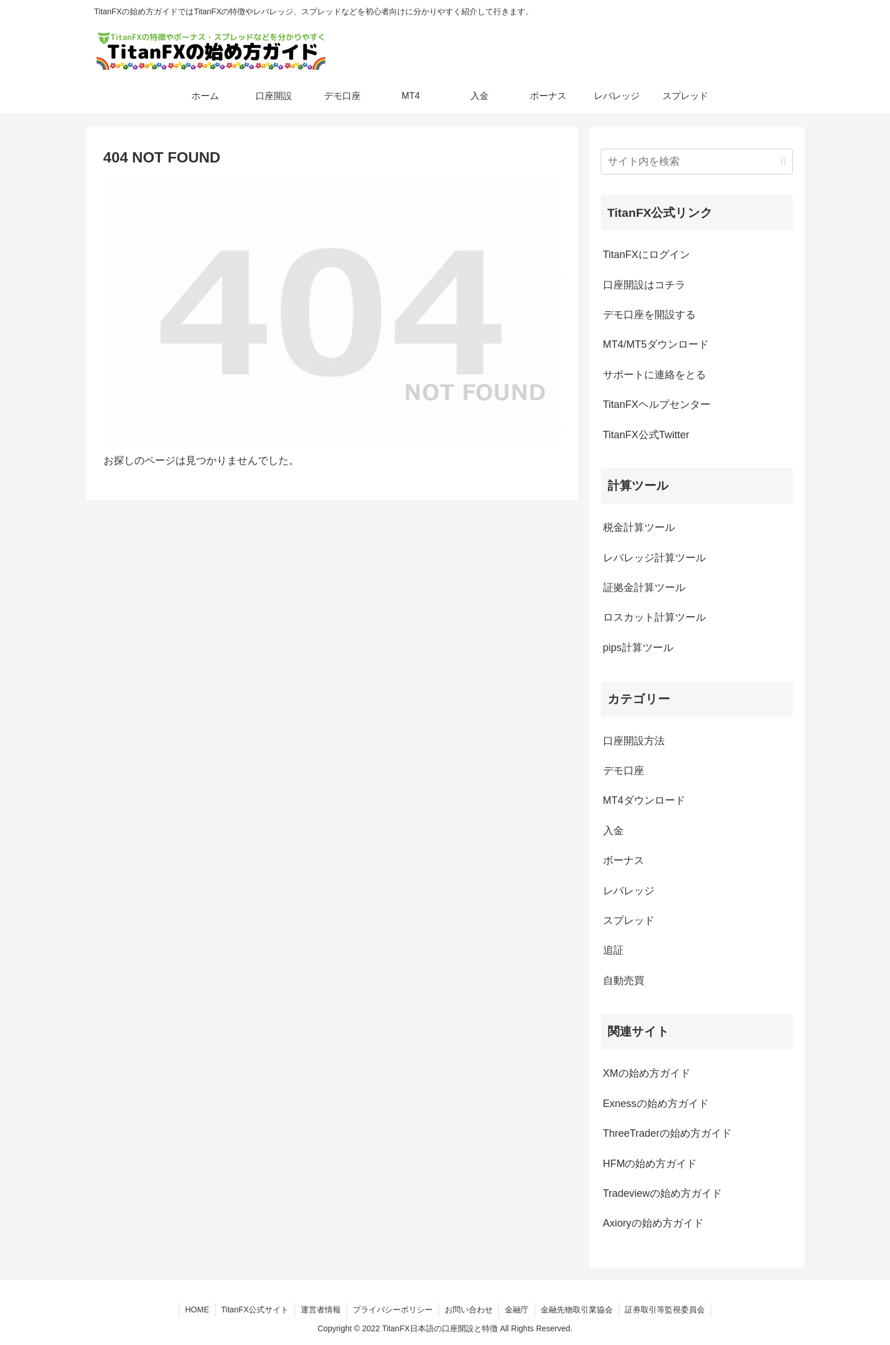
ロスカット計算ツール (654, 617)
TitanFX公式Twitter (646, 435)
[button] (783, 161)
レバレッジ (628, 890)
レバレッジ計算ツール (654, 558)
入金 (613, 830)
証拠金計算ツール (644, 587)
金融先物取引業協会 (577, 1309)
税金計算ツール (639, 527)
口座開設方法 (634, 741)
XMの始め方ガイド (647, 1073)
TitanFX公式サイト (255, 1309)
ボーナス (623, 860)
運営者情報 (321, 1309)
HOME (197, 1309)
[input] (697, 161)
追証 (613, 950)
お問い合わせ (469, 1309)
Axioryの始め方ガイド (653, 1223)
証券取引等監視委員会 (665, 1309)
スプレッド (628, 920)
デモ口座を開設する (649, 314)
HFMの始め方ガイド (650, 1163)
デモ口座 (623, 770)
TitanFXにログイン (646, 254)
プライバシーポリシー (393, 1309)
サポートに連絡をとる (654, 374)
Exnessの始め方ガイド (656, 1103)
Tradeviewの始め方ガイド (662, 1193)
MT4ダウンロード (644, 800)
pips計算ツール (638, 647)
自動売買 (623, 980)
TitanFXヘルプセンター (657, 404)
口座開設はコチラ (644, 285)
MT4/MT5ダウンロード (656, 344)
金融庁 (517, 1309)
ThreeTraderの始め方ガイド (667, 1133)
